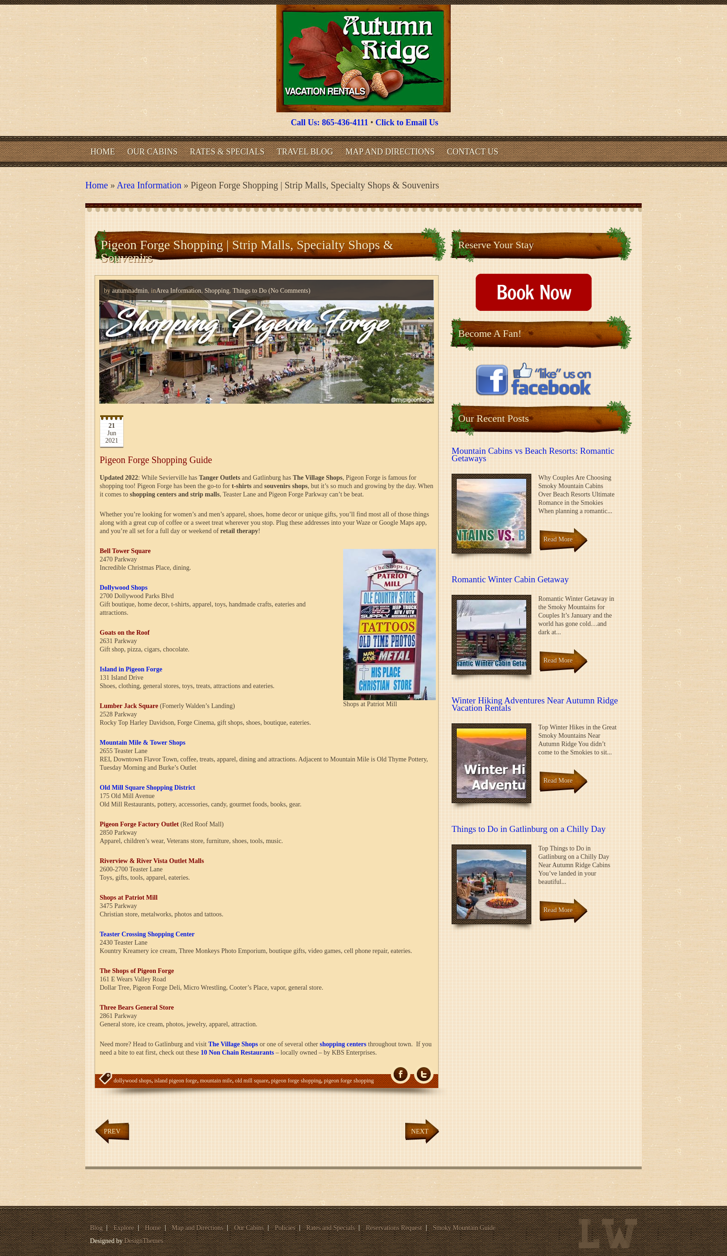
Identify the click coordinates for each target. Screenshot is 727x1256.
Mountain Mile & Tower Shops (142, 742)
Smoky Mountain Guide (464, 1227)
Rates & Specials (227, 151)
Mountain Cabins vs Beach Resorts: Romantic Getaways (533, 454)
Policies (285, 1227)
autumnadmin (130, 290)
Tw (424, 1074)
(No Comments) (288, 290)
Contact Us (472, 151)
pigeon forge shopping (296, 1080)
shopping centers (343, 1044)
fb (400, 1074)
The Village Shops (233, 1044)
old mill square (251, 1080)
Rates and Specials (330, 1227)
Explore (124, 1227)
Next (419, 1131)
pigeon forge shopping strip (162, 1099)
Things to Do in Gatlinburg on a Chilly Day (529, 829)
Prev (112, 1131)
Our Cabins (153, 151)
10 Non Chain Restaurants (237, 1052)
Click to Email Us (407, 122)
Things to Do (249, 290)
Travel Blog (305, 151)
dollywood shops (133, 1080)
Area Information (149, 185)
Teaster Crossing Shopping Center (147, 934)
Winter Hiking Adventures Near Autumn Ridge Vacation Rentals (535, 704)
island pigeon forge (175, 1080)
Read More (558, 539)
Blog (96, 1227)
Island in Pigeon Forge (131, 669)
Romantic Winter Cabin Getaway (510, 579)
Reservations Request (394, 1227)
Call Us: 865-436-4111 (329, 122)
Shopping (217, 290)
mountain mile (216, 1080)
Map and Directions (389, 151)
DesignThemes (143, 1240)
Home (102, 151)
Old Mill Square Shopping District (147, 787)
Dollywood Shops (123, 587)
